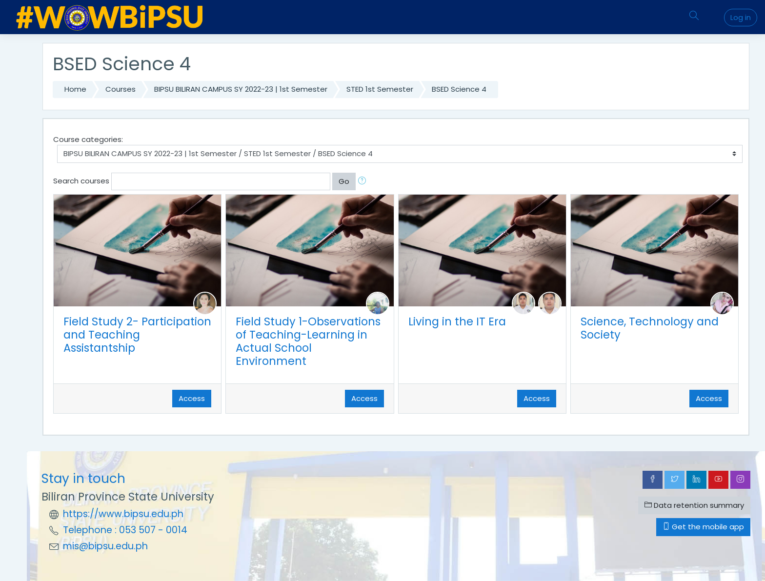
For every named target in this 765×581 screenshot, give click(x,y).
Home (75, 89)
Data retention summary (694, 505)
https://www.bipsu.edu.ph (123, 514)
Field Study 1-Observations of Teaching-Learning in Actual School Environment (308, 341)
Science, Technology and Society (650, 328)
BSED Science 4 (459, 89)
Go (344, 181)
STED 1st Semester (379, 89)
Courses (120, 89)
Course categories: (88, 139)
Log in (740, 17)
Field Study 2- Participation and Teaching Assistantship (137, 335)
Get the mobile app (703, 526)
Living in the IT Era (457, 321)
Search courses (81, 181)
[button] (364, 182)
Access (192, 398)
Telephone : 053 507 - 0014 (125, 530)
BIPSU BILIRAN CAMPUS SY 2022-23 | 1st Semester (240, 89)
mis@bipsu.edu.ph (105, 546)
